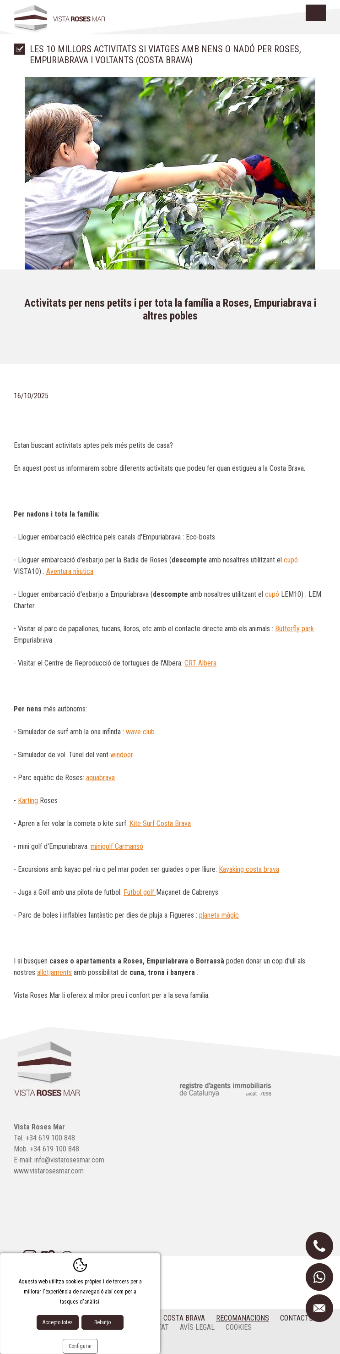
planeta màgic (219, 915)
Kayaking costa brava (249, 869)
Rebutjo (102, 1322)
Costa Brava (184, 1318)
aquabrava (100, 777)
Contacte (296, 1318)
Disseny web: (50, 1344)
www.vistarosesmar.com (49, 1171)
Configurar (80, 1346)
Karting (28, 800)
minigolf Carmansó (117, 846)
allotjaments (54, 972)
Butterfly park (294, 628)
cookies (239, 1327)
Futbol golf (140, 892)
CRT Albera (200, 663)
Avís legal (197, 1327)
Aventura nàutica (69, 571)
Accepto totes (58, 1322)
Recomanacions (242, 1318)
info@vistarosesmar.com (69, 1160)
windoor (121, 754)
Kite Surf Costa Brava (160, 823)
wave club (140, 731)
